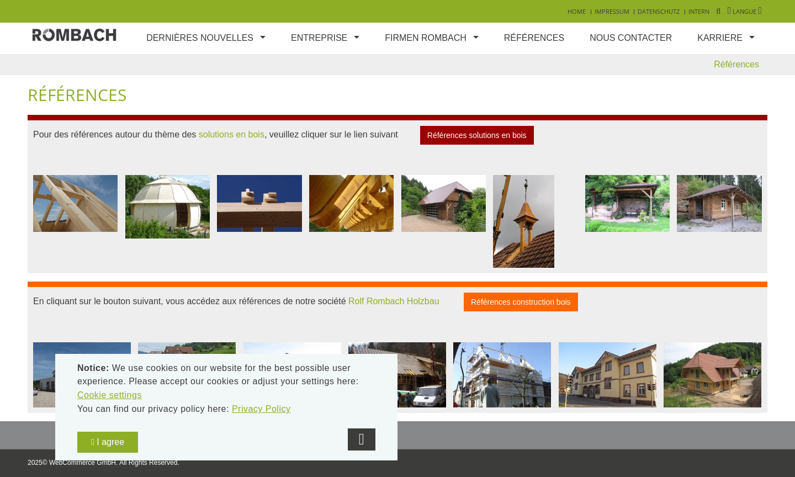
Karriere (720, 38)
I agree (107, 442)
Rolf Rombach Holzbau (393, 301)
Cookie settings (109, 395)
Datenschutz (659, 11)
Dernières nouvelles (199, 38)
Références (534, 38)
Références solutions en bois (477, 135)
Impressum (612, 11)
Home (577, 11)
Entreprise (319, 38)
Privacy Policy (261, 409)
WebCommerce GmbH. (83, 463)
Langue (745, 11)
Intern (698, 11)
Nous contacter (631, 38)
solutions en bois (231, 134)
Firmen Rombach (426, 38)
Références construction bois (521, 302)
